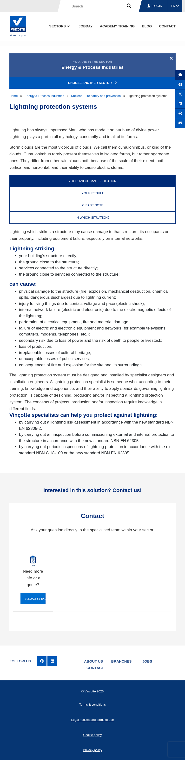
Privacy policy (92, 750)
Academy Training (117, 26)
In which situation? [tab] (92, 217)
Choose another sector (92, 83)
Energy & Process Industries (44, 96)
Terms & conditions (92, 704)
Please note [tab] (92, 205)
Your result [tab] (92, 193)
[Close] (171, 58)
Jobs (147, 661)
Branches (121, 661)
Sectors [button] (60, 26)
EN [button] (175, 6)
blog (147, 26)
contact (167, 26)
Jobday (86, 26)
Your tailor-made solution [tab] (93, 181)
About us (93, 661)
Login (154, 6)
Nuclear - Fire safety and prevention (96, 96)
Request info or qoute (35, 599)
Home (13, 96)
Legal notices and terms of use (92, 720)
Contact (95, 668)
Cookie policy (92, 735)
